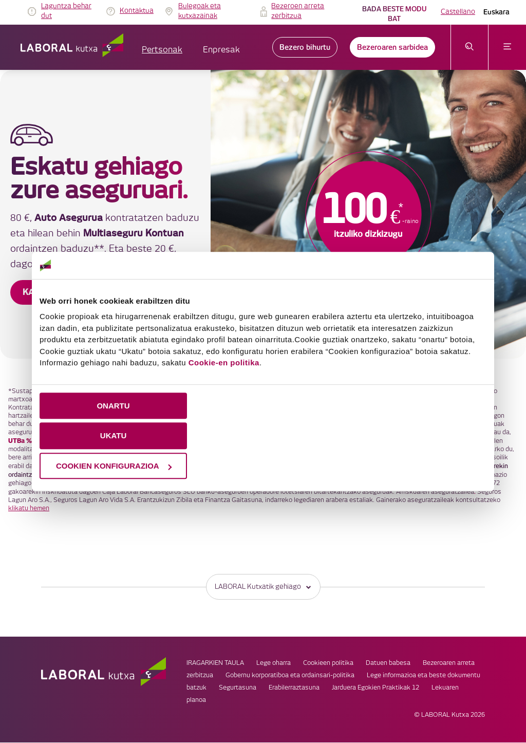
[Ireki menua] (507, 47)
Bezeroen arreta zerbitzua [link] (297, 11)
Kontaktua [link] (137, 11)
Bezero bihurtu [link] (304, 47)
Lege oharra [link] (273, 663)
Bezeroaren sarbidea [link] (392, 47)
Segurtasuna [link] (237, 688)
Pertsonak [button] (162, 50)
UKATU (113, 435)
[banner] (263, 214)
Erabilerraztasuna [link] (294, 688)
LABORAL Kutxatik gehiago (263, 587)
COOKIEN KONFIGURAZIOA (114, 465)
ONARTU (113, 405)
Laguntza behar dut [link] (66, 11)
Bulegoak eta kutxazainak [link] (199, 11)
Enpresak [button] (221, 50)
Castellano (458, 12)
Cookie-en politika (224, 362)
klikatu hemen (28, 508)
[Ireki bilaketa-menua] (470, 47)
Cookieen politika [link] (328, 663)
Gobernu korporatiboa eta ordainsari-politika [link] (290, 676)
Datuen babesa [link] (388, 663)
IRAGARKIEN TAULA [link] (215, 663)
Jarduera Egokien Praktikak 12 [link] (375, 688)
